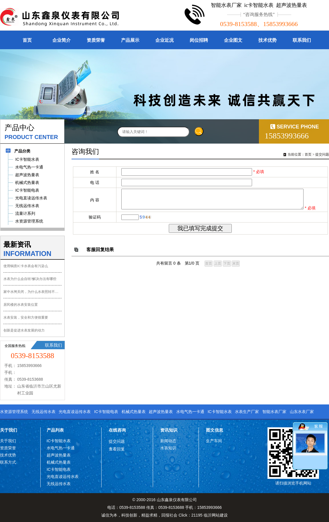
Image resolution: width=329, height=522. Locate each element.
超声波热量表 (161, 411)
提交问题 (322, 154)
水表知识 (168, 448)
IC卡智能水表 (220, 411)
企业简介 (61, 40)
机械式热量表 (134, 411)
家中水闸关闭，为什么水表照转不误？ (32, 292)
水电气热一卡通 (190, 411)
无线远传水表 (43, 411)
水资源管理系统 (14, 411)
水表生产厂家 (247, 411)
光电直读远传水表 (75, 411)
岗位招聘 (199, 40)
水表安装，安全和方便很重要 (25, 317)
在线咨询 (117, 430)
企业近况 (164, 40)
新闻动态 (168, 440)
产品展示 (130, 40)
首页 (27, 40)
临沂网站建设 (216, 515)
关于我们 (8, 430)
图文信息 (214, 430)
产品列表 (55, 430)
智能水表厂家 (274, 411)
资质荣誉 (96, 40)
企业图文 (233, 40)
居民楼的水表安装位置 (20, 305)
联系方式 (8, 462)
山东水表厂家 (302, 411)
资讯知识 (168, 430)
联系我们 (302, 40)
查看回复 (117, 449)
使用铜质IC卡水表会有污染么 (25, 266)
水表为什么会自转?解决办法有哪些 (29, 279)
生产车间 (214, 440)
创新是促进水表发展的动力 (24, 330)
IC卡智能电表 (106, 411)
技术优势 (267, 40)
